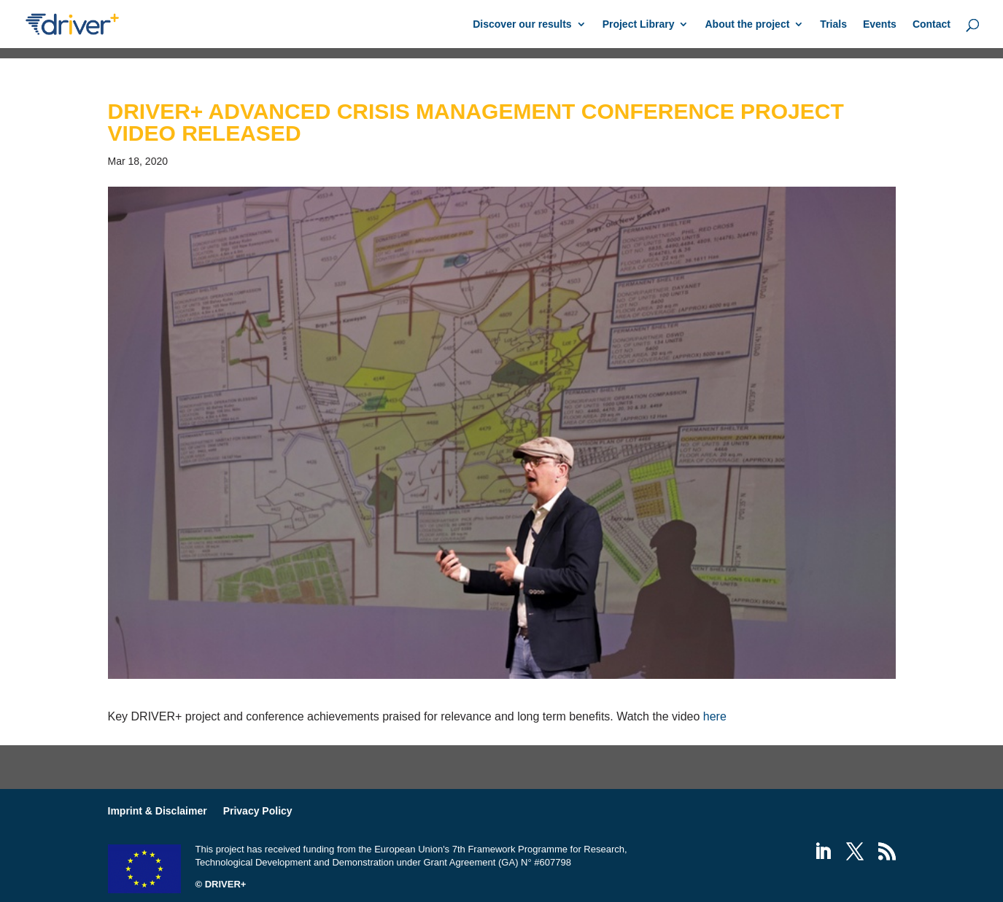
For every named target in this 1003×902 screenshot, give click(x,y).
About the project (747, 24)
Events (879, 24)
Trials (833, 24)
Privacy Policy (258, 811)
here (715, 716)
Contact (931, 24)
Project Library (639, 24)
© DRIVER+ (221, 884)
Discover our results (522, 24)
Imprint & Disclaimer (157, 811)
